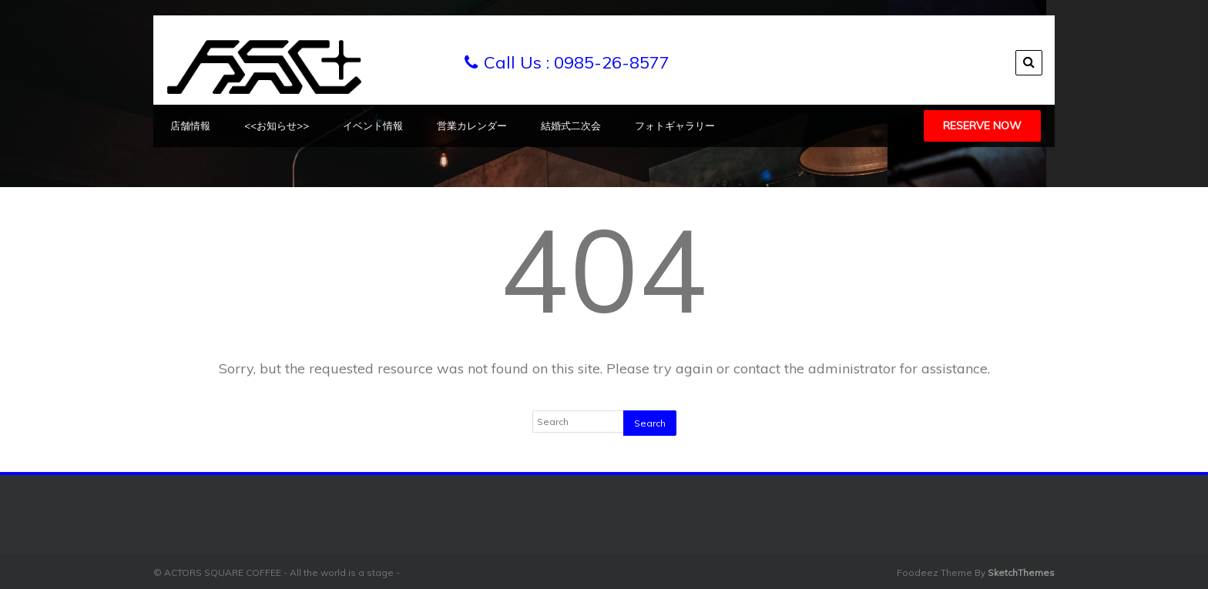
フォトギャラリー (675, 125)
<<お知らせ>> (276, 125)
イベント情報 (373, 125)
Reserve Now (982, 125)
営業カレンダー (472, 125)
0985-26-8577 (611, 62)
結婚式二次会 (571, 125)
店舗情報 (190, 125)
